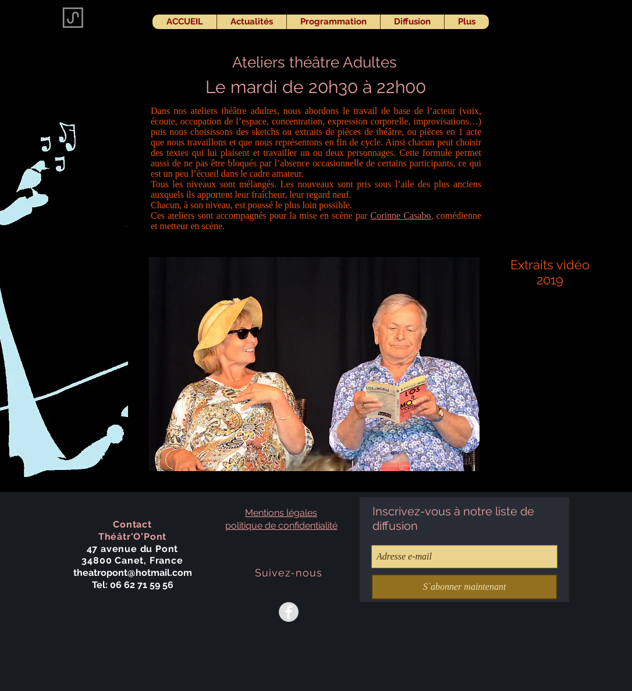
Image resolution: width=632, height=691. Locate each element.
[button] (314, 364)
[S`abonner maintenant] (464, 587)
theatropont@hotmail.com (132, 572)
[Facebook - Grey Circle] (289, 612)
